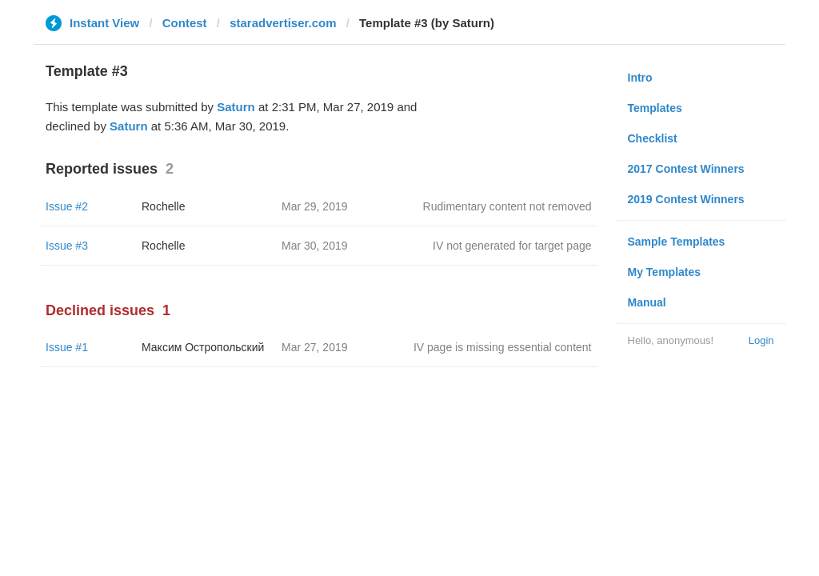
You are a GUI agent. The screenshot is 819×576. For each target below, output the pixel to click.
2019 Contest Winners (686, 199)
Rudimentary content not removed (507, 206)
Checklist (652, 138)
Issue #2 (67, 206)
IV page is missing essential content (502, 347)
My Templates (664, 272)
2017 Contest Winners (686, 168)
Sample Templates (676, 241)
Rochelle (163, 206)
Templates (655, 108)
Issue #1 (67, 347)
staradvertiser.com (283, 23)
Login (761, 340)
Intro (640, 77)
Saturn (236, 107)
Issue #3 (67, 245)
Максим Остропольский (203, 347)
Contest (184, 23)
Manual (647, 302)
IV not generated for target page (512, 245)
